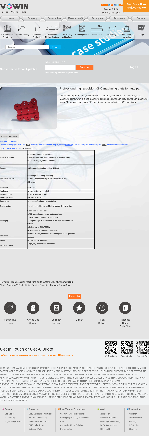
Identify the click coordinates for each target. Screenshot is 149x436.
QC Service (134, 425)
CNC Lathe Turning (37, 425)
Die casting (111, 30)
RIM (62, 421)
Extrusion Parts (35, 429)
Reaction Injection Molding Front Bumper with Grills (82, 397)
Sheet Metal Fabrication (39, 421)
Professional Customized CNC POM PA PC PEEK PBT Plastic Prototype (58, 384)
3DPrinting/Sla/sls (81, 30)
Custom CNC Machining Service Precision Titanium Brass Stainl (39, 285)
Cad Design (9, 414)
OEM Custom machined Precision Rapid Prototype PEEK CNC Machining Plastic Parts (51, 368)
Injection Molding (22, 30)
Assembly (133, 414)
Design (141, 30)
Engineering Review (13, 421)
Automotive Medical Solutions (52, 31)
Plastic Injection (135, 418)
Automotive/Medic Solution (71, 425)
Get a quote (97, 18)
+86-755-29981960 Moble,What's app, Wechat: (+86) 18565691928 (28, 355)
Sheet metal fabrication (126, 31)
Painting (132, 421)
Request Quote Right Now (125, 323)
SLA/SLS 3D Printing (38, 418)
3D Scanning (10, 418)
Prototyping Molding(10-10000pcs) (74, 418)
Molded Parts (96, 30)
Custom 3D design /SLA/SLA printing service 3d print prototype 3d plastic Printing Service (68, 394)
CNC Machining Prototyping (7, 31)
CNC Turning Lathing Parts (67, 31)
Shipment (133, 429)
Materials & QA (76, 18)
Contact (141, 18)
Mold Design (105, 414)
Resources (119, 18)
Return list (74, 296)
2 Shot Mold (105, 429)
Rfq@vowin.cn (65, 355)
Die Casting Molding (108, 425)
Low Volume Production (37, 31)
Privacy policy (66, 429)
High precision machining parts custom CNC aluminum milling (42, 282)
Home (11, 18)
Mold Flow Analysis (108, 418)
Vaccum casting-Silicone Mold (72, 414)
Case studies (54, 18)
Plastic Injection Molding (110, 421)
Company (33, 18)
